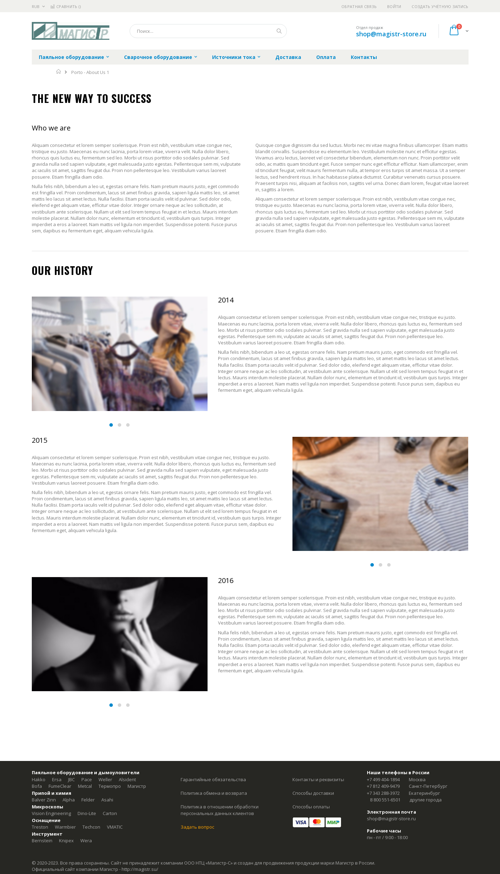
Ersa (56, 779)
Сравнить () (65, 6)
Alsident (127, 779)
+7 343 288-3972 (383, 793)
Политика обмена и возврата (214, 793)
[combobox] (208, 31)
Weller (105, 779)
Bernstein (42, 840)
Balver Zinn (44, 800)
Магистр (137, 786)
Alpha (69, 800)
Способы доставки (313, 793)
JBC (71, 779)
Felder (88, 800)
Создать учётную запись (440, 6)
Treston (40, 827)
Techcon (91, 827)
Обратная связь (359, 6)
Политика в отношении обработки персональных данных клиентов (220, 810)
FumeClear (60, 786)
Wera (86, 840)
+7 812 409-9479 (383, 786)
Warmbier (65, 827)
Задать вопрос (197, 827)
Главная (58, 71)
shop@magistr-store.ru (391, 34)
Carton (110, 813)
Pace (86, 779)
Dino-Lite (87, 813)
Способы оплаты (311, 807)
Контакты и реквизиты (318, 779)
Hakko (38, 779)
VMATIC (115, 827)
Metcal (85, 786)
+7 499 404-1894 (383, 779)
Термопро (110, 786)
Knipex (66, 840)
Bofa (37, 786)
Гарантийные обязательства (213, 779)
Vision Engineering (51, 813)
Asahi (107, 800)
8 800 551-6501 (385, 800)
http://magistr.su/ (140, 869)
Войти (394, 6)
